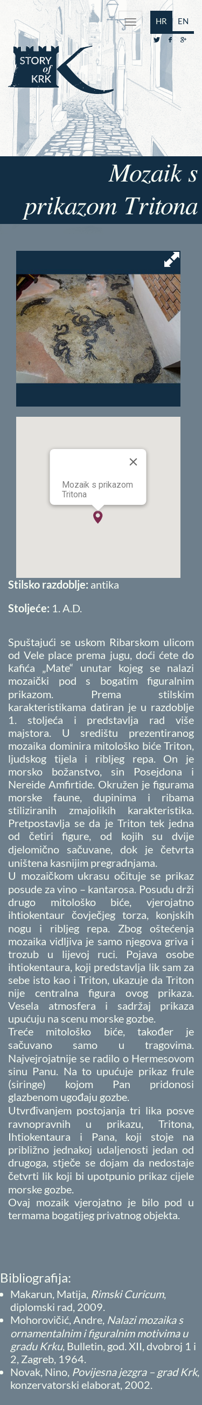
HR (161, 21)
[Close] (134, 462)
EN (183, 21)
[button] (98, 517)
